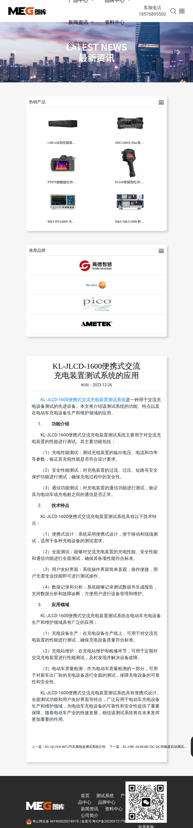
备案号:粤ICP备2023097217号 (104, 821)
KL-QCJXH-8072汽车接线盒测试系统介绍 (75, 747)
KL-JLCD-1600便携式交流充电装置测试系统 (83, 399)
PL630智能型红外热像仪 (132, 182)
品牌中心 (107, 802)
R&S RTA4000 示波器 (63, 221)
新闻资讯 (78, 22)
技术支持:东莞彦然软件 (145, 821)
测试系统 (105, 795)
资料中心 (115, 22)
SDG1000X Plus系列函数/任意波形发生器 (145, 143)
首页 (85, 795)
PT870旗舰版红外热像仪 (65, 182)
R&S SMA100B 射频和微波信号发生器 (143, 221)
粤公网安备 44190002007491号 (53, 821)
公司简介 (78, 44)
